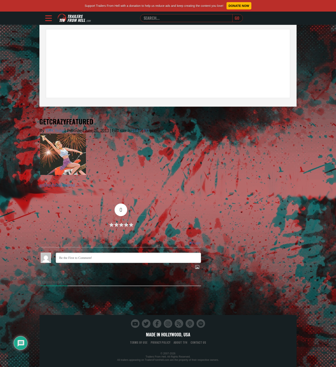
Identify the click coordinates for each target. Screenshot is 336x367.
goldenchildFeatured (57, 185)
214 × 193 (140, 130)
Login (195, 243)
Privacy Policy (160, 342)
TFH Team (54, 130)
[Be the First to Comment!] (128, 258)
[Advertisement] (168, 64)
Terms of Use (138, 342)
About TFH (180, 342)
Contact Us (198, 342)
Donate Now (239, 5)
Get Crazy (51, 109)
